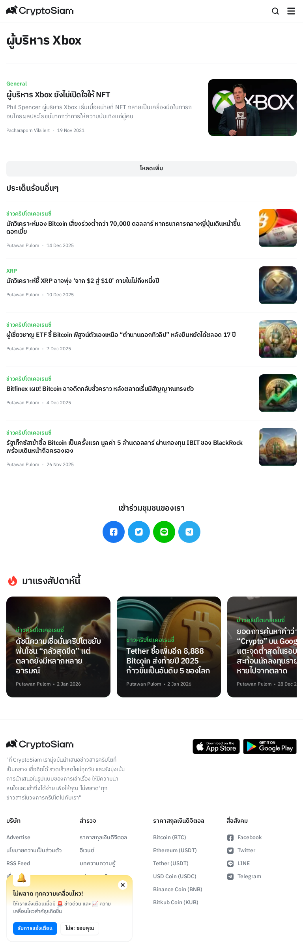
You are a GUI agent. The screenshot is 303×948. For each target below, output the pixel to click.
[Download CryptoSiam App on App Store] (216, 747)
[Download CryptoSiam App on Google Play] (270, 747)
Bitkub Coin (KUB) (175, 902)
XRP (11, 270)
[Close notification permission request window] (122, 885)
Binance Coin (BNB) (177, 889)
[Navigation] (291, 11)
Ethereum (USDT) (175, 850)
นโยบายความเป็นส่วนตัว (34, 850)
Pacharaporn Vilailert (28, 130)
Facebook (244, 837)
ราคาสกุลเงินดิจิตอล (103, 837)
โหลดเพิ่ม (151, 168)
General (16, 83)
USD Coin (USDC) (174, 876)
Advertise (18, 837)
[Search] (275, 11)
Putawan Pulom (22, 245)
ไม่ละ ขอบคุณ (79, 928)
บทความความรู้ (97, 863)
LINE (238, 863)
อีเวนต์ (87, 850)
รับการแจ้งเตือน (35, 928)
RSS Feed (18, 863)
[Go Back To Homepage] (39, 11)
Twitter (240, 850)
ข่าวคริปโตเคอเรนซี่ (28, 213)
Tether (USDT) (171, 863)
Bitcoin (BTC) (169, 837)
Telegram (243, 876)
